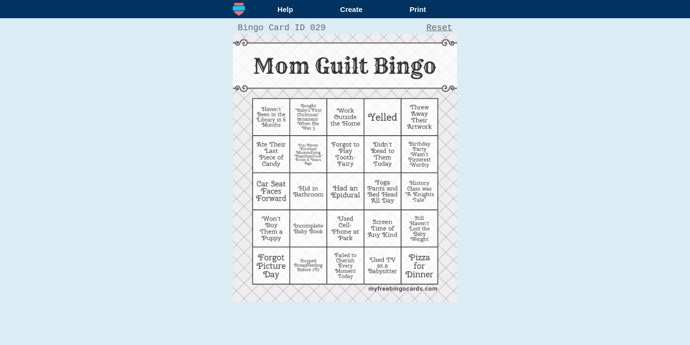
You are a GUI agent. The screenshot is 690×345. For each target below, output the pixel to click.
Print (418, 9)
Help (285, 9)
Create (351, 9)
